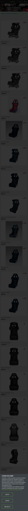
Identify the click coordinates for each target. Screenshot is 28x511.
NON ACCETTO (7, 506)
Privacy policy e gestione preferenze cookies (12, 489)
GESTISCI (7, 500)
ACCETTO (7, 494)
